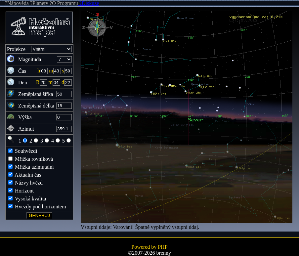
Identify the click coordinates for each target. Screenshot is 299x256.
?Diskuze (88, 3)
